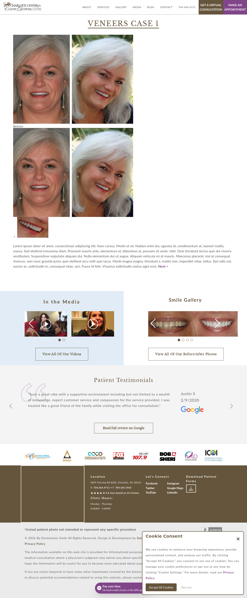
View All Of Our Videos (61, 354)
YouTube (151, 492)
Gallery (121, 7)
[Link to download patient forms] (191, 488)
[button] (92, 323)
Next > (163, 266)
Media (137, 7)
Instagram (173, 483)
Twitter (150, 488)
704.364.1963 (123, 487)
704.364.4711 (187, 7)
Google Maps (175, 488)
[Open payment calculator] (123, 588)
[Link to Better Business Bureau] (211, 531)
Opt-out (186, 587)
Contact (166, 7)
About (86, 7)
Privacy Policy (35, 543)
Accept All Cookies (161, 587)
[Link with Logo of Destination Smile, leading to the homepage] (22, 6)
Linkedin (172, 492)
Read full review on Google (123, 428)
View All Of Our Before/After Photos (186, 354)
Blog (150, 7)
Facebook (152, 483)
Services (103, 7)
